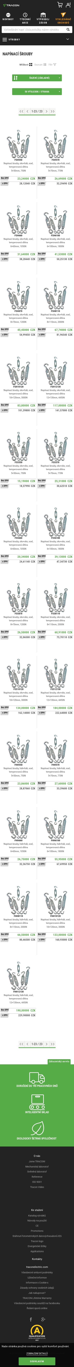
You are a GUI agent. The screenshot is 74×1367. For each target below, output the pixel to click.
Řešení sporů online (37, 1308)
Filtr (51, 64)
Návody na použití (37, 1220)
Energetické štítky (37, 1246)
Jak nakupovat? (37, 1293)
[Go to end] (53, 111)
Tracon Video (37, 1187)
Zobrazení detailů (37, 1353)
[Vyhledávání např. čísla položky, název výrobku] (37, 29)
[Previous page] (27, 111)
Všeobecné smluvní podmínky (37, 1272)
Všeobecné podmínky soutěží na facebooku (37, 1303)
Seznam (38, 64)
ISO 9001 (37, 1182)
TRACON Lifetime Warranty (37, 1298)
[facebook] (31, 1320)
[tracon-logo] (11, 5)
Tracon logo (37, 1241)
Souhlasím (37, 1361)
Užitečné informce (37, 1277)
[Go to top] (21, 111)
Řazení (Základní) (37, 78)
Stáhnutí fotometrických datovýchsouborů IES (37, 1236)
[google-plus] (43, 1320)
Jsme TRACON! (37, 1161)
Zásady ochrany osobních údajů (37, 1287)
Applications (37, 1251)
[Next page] (47, 111)
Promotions (37, 1231)
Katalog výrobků (37, 1215)
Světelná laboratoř (37, 1171)
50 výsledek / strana (42, 91)
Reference (37, 1176)
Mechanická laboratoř (37, 1166)
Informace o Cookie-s (37, 1282)
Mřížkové (24, 64)
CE (37, 1225)
